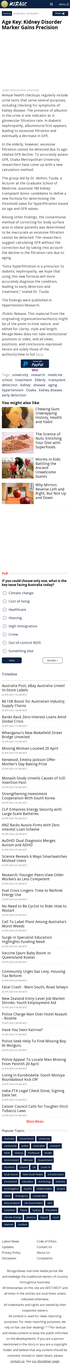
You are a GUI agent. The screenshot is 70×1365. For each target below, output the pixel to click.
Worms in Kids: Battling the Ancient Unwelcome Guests (48, 468)
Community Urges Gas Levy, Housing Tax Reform (33, 973)
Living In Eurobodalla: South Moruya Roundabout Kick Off (33, 1077)
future (23, 1210)
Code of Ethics (47, 1241)
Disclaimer (9, 1258)
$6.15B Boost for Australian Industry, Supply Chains (33, 703)
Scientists (9, 1210)
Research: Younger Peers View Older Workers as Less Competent (33, 877)
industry (60, 1181)
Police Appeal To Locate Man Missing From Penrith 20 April (34, 1061)
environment (11, 1160)
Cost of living (19, 601)
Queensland (45, 1160)
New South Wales (33, 1174)
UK (34, 1167)
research (38, 374)
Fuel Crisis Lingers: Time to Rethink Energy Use (32, 892)
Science (7, 13)
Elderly (40, 380)
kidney (25, 385)
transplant (57, 380)
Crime (13, 634)
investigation (11, 1188)
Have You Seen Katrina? (22, 1029)
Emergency (21, 1195)
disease (39, 385)
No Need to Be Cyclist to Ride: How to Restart (34, 908)
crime (7, 1195)
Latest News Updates (10, 1244)
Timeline (9, 674)
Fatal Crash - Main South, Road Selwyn (35, 987)
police (25, 1145)
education (27, 1181)
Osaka (31, 390)
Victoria (19, 1153)
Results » (52, 660)
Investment (10, 1181)
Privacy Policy (11, 1253)
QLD (50, 1203)
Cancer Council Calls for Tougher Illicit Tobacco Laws (35, 1108)
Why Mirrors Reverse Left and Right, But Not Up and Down (50, 491)
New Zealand (11, 1203)
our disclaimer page (45, 1361)
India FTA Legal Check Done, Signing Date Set (33, 1093)
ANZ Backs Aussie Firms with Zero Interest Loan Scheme (31, 827)
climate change (12, 1217)
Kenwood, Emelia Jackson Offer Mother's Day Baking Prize (28, 761)
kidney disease (50, 390)
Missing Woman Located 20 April (30, 748)
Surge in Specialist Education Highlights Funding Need (27, 939)
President (51, 1210)
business (9, 1167)
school (7, 380)
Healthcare (17, 609)
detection (9, 385)
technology (44, 1181)
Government (26, 1138)
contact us (17, 1361)
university (20, 374)
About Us (43, 1253)
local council (11, 1174)
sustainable (39, 1195)
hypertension (12, 390)
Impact (44, 1217)
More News (35, 1121)
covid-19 (45, 1167)
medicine (55, 374)
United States (44, 1188)
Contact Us (44, 1247)
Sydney (36, 1210)
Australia (9, 1138)
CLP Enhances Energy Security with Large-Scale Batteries (32, 811)
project (61, 1188)
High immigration (23, 626)
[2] (49, 1326)
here (39, 354)
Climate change (21, 593)
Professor (34, 1153)
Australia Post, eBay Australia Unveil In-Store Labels (33, 687)
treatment (23, 380)
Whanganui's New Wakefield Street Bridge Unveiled (32, 735)
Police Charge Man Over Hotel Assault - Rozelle (34, 1016)
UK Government (33, 1203)
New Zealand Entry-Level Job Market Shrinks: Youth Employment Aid (33, 1000)
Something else (21, 651)
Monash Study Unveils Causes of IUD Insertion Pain (33, 780)
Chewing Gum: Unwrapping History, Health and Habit (48, 415)
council (24, 1167)
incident (22, 1224)
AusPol (28, 1188)
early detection (14, 395)
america (30, 1217)
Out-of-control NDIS (25, 642)
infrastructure (56, 1174)
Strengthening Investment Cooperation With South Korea (28, 796)
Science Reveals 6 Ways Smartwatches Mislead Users (34, 858)
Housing (15, 617)
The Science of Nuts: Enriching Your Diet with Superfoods (48, 440)
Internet (8, 1224)
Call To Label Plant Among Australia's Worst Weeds (34, 924)
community (10, 1145)
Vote (12, 660)
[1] (46, 1326)
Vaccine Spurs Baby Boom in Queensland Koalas (26, 955)
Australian (39, 1145)
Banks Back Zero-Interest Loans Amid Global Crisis (34, 719)
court (56, 1217)
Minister (28, 1160)
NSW (7, 1153)
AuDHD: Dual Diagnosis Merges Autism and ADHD (28, 842)
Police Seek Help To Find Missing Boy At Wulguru (34, 1043)
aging (52, 385)
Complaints (45, 1258)
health (48, 1153)
